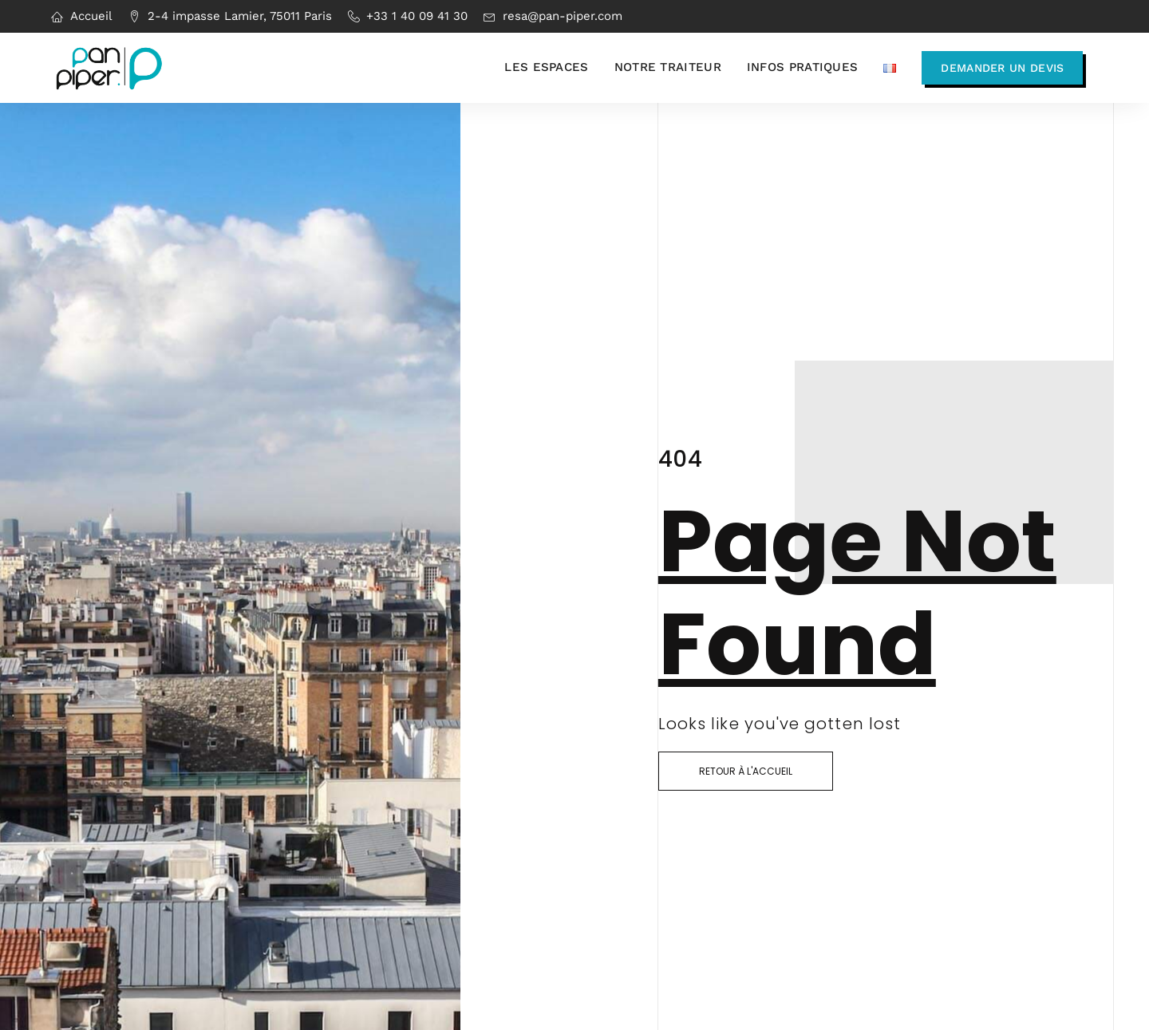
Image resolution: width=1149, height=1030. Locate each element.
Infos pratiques (803, 67)
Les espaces (546, 67)
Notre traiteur (667, 67)
